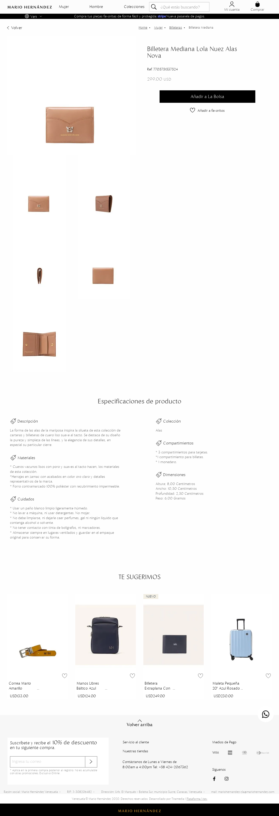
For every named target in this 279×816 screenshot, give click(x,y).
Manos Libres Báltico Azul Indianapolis (88, 686)
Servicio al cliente (136, 742)
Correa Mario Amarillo (20, 686)
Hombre (96, 6)
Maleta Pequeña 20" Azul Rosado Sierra (226, 686)
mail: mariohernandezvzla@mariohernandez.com (242, 792)
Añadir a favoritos (207, 110)
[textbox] (179, 7)
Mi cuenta (232, 6)
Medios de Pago (224, 742)
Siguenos (219, 769)
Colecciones (134, 6)
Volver (14, 27)
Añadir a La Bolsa (207, 96)
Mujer (64, 6)
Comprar (257, 6)
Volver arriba (140, 723)
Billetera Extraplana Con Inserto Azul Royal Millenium (158, 686)
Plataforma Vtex (196, 799)
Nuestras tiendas (135, 751)
